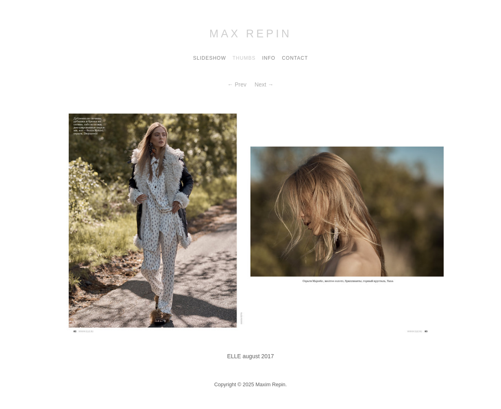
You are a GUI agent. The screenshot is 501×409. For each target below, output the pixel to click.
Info (268, 58)
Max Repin (250, 34)
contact (295, 58)
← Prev (236, 84)
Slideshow (209, 58)
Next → (264, 84)
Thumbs (244, 58)
